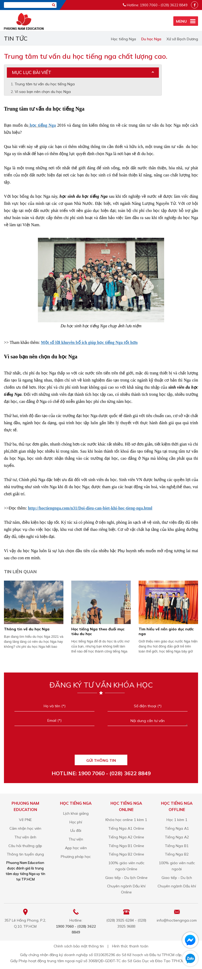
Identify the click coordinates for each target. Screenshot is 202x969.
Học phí (75, 822)
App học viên (76, 848)
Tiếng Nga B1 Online (126, 845)
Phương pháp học (76, 856)
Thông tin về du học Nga (26, 629)
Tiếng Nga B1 (177, 845)
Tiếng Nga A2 (177, 837)
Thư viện (76, 839)
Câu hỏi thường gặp (25, 845)
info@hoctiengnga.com (177, 920)
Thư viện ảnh (25, 837)
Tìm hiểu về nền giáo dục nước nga (166, 631)
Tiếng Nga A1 (177, 828)
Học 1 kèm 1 (176, 819)
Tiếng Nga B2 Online (126, 854)
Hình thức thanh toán (130, 946)
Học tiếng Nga (123, 39)
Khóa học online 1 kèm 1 (126, 819)
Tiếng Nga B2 (177, 854)
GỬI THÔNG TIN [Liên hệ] (101, 760)
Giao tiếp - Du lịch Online (126, 877)
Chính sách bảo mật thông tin (79, 946)
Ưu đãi (75, 830)
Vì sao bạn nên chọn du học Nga (43, 91)
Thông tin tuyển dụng (25, 854)
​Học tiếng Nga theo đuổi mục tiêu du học (97, 631)
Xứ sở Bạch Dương (182, 39)
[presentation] (101, 743)
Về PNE (25, 819)
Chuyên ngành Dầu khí (177, 886)
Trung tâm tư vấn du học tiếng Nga (45, 84)
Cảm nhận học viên (25, 828)
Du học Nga (151, 39)
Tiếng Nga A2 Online (126, 837)
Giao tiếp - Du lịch (176, 877)
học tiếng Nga (42, 125)
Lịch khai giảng (76, 813)
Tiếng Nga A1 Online (126, 828)
